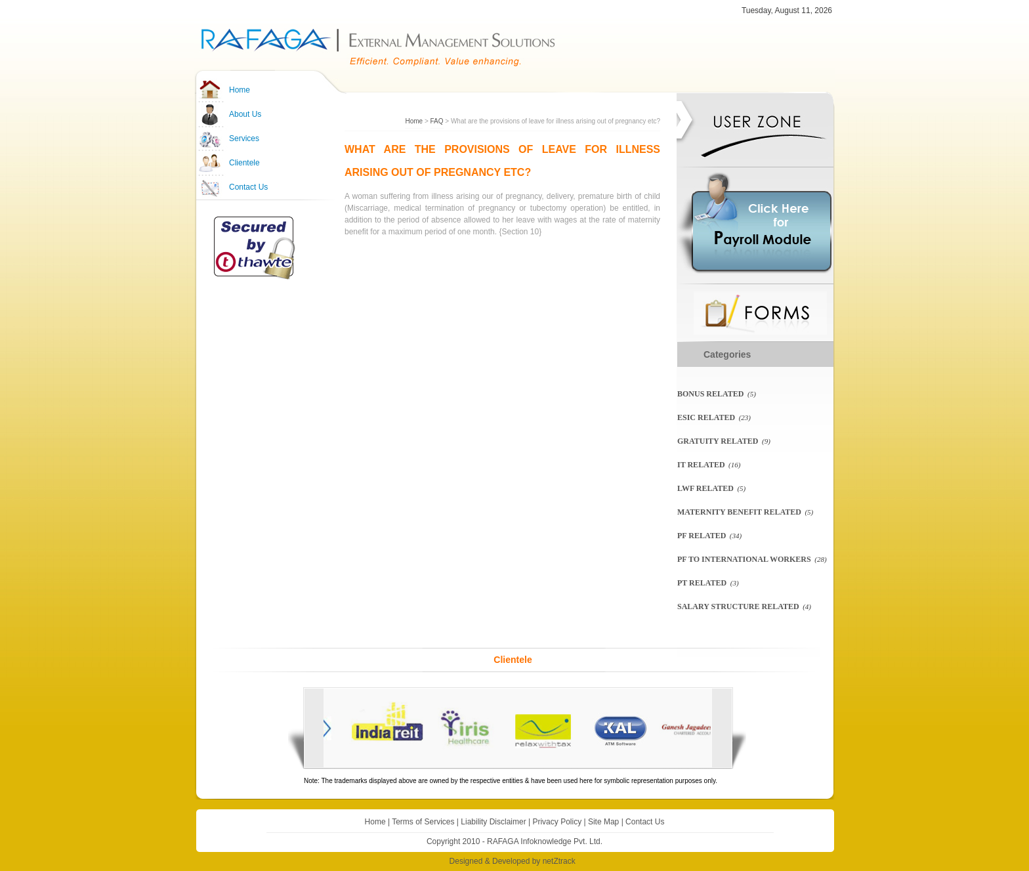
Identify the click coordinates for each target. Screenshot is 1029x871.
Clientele (244, 162)
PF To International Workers (744, 559)
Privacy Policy (556, 821)
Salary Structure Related (738, 606)
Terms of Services (423, 821)
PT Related (701, 582)
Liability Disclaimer (493, 821)
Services (244, 138)
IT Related (701, 464)
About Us (245, 114)
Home (239, 90)
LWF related (705, 488)
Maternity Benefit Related (739, 512)
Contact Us (248, 187)
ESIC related (706, 417)
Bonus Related (710, 393)
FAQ (437, 121)
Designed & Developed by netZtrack (513, 861)
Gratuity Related (717, 441)
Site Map (603, 821)
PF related (701, 535)
